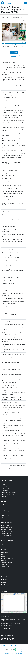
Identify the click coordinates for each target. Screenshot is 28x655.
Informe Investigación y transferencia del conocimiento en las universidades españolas (12, 269)
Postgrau (4, 510)
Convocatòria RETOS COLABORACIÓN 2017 (12, 246)
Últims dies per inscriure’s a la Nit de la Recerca (13, 298)
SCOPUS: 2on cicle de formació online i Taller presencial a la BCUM (12, 230)
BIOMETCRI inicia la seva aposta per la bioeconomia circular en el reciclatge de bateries (13, 370)
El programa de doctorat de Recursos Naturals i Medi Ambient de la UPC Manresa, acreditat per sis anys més (14, 129)
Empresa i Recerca (7, 15)
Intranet (5, 496)
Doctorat (4, 508)
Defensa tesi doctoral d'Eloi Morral (10, 100)
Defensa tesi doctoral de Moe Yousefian (11, 472)
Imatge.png (4, 306)
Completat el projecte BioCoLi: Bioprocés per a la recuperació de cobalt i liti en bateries (13, 345)
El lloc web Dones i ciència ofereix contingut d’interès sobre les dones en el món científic (12, 192)
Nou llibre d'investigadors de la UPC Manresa (12, 287)
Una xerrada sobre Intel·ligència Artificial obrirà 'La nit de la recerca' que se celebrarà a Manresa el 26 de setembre (13, 67)
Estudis (3, 501)
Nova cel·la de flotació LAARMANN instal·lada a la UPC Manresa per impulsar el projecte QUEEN (13, 434)
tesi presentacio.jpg (6, 321)
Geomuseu (5, 490)
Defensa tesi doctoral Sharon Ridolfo (10, 430)
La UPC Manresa (6, 550)
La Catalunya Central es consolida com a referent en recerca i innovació (13, 328)
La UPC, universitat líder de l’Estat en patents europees (12, 375)
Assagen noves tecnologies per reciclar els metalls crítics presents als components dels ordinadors (14, 439)
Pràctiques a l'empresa (7, 527)
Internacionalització (7, 540)
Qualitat (4, 560)
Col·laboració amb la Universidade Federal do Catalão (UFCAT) (12, 294)
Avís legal (7, 653)
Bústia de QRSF (5, 566)
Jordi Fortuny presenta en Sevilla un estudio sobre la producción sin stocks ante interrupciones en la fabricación (13, 425)
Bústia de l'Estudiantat (7, 568)
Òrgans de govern (6, 552)
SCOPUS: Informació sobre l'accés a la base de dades (13, 235)
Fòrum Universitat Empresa (8, 531)
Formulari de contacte (6, 631)
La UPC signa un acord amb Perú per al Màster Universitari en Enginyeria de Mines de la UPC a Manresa (13, 122)
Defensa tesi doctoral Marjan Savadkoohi (11, 462)
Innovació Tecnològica (7, 529)
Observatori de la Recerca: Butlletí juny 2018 (12, 182)
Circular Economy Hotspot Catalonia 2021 (12, 89)
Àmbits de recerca (6, 525)
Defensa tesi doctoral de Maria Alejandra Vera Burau (12, 444)
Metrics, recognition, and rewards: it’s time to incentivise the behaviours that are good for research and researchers (12, 241)
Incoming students (6, 544)
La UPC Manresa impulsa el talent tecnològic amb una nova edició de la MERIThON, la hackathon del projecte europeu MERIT (13, 392)
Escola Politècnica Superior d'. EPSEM (13, 10)
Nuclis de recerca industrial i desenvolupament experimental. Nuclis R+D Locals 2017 (13, 218)
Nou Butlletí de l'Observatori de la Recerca (12, 185)
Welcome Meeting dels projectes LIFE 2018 (12, 150)
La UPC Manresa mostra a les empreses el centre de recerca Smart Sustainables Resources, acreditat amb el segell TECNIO (13, 168)
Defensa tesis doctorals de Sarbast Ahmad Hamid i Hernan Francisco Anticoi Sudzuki (14, 139)
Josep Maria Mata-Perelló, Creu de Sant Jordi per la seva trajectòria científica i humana (14, 386)
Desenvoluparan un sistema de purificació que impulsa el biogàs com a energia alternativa (12, 111)
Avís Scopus (5, 290)
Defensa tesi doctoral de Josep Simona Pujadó (13, 324)
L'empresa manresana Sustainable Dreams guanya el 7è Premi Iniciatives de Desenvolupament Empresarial (13, 339)
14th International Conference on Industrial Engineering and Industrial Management (12, 116)
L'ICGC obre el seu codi (7, 196)
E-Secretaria (6, 484)
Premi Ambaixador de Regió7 (9, 283)
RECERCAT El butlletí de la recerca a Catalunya (13, 199)
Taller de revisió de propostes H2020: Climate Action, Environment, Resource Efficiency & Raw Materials (13, 213)
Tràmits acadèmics (6, 515)
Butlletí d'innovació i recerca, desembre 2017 (12, 223)
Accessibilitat (20, 651)
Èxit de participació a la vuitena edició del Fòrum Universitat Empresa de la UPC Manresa (13, 398)
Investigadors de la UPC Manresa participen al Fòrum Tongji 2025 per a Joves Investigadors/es (13, 419)
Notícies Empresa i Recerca (17, 15)
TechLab (4, 572)
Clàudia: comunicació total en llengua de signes (13, 366)
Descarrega (14, 52)
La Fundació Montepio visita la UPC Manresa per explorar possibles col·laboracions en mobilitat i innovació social (13, 414)
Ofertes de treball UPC (7, 535)
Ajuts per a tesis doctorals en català (10, 277)
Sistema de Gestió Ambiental (9, 492)
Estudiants (4, 585)
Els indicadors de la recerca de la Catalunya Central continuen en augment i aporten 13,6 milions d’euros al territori (14, 105)
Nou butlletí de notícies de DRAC (9, 226)
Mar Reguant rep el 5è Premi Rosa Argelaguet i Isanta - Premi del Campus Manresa (13, 333)
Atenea (4, 483)
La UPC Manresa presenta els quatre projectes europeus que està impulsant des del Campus (13, 350)
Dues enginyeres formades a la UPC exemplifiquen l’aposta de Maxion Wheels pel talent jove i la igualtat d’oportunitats (13, 457)
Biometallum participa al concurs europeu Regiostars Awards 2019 (11, 174)
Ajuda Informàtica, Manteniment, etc (11, 494)
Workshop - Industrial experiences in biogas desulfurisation (12, 73)
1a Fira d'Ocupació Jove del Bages (10, 188)
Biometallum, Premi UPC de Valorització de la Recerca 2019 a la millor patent (12, 163)
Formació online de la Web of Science (11, 260)
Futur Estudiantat (6, 577)
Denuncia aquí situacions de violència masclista (12, 570)
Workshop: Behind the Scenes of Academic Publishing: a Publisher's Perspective (12, 256)
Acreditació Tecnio (6, 178)
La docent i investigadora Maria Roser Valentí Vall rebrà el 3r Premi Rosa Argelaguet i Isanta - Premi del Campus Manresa (13, 79)
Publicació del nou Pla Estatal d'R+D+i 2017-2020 (13, 208)
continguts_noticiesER (7, 280)
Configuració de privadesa (17, 653)
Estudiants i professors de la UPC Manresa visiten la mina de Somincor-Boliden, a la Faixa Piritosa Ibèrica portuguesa (13, 407)
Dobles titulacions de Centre (8, 512)
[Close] (25, 3)
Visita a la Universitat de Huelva (9, 402)
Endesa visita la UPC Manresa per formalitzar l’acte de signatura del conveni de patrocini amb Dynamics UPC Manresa (14, 467)
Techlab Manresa (7, 486)
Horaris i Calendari (6, 514)
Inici (2, 15)
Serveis (3, 582)
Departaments (5, 556)
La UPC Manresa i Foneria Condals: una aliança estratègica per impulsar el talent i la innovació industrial (13, 450)
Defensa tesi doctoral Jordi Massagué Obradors (13, 318)
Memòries (4, 564)
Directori (4, 554)
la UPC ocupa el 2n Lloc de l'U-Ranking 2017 (12, 274)
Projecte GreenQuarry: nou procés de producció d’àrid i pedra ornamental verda (13, 302)
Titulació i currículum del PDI (8, 558)
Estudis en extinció (6, 517)
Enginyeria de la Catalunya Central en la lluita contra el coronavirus (14, 134)
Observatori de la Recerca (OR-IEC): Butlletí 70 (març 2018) (12, 204)
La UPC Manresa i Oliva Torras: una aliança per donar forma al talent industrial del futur (13, 361)
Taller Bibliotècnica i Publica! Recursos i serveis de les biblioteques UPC (14, 264)
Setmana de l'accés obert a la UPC (10, 252)
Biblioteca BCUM (7, 488)
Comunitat (4, 579)
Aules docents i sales (7, 562)
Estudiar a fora (5, 543)
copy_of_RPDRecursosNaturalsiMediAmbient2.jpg (14, 43)
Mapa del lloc (11, 651)
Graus (3, 504)
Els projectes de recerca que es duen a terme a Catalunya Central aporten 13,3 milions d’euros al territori (13, 145)
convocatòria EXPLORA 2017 (9, 249)
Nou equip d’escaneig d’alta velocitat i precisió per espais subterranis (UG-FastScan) (13, 313)
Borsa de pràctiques (6, 533)
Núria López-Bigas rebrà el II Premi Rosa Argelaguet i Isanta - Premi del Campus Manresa (13, 85)
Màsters (4, 506)
